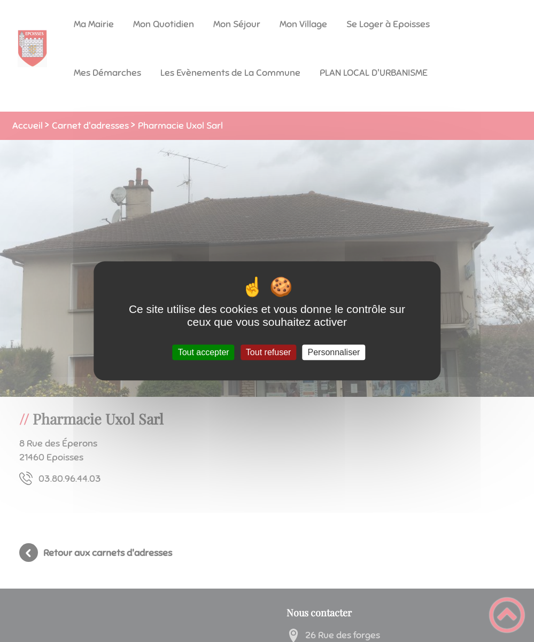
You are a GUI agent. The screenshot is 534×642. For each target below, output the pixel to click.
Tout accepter (203, 352)
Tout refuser (268, 352)
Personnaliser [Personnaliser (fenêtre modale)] (334, 352)
